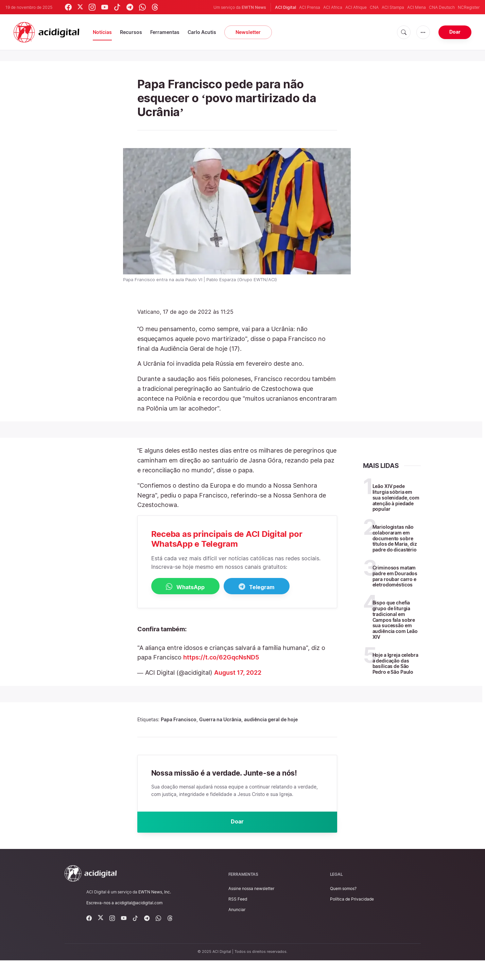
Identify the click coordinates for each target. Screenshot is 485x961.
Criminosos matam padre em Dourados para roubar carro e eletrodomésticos (395, 576)
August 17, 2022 (237, 672)
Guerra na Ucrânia (220, 719)
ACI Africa (332, 7)
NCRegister (469, 7)
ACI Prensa (309, 7)
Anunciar (236, 910)
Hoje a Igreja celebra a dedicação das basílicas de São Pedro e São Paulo (395, 663)
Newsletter (248, 32)
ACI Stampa (393, 7)
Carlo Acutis (202, 32)
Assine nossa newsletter (251, 889)
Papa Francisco (178, 719)
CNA (374, 7)
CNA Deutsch (442, 7)
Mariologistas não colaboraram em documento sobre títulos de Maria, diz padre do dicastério (395, 538)
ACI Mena (416, 7)
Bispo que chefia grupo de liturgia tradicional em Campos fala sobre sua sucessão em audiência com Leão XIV (395, 620)
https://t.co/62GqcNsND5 (221, 657)
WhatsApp (187, 587)
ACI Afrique (356, 7)
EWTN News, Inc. (154, 892)
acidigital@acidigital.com (138, 903)
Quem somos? (343, 889)
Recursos (131, 32)
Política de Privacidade (352, 899)
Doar (455, 32)
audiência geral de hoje (271, 719)
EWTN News (254, 7)
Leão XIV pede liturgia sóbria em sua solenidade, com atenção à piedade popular (396, 497)
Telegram (261, 587)
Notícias (102, 32)
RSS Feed (237, 899)
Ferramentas (164, 32)
